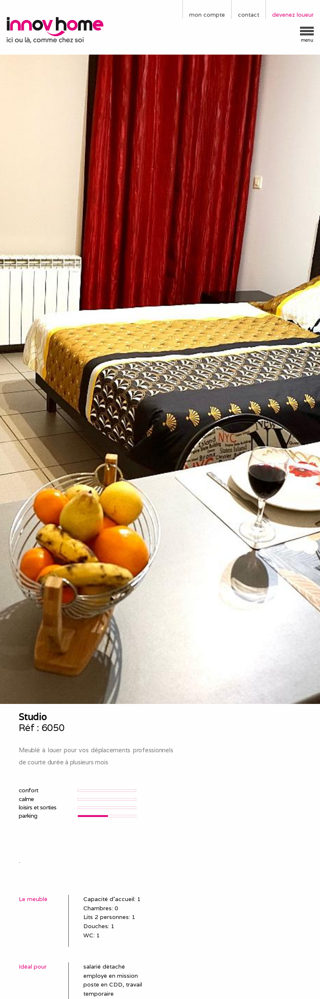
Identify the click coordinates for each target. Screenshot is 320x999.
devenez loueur (293, 14)
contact (248, 14)
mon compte (207, 14)
